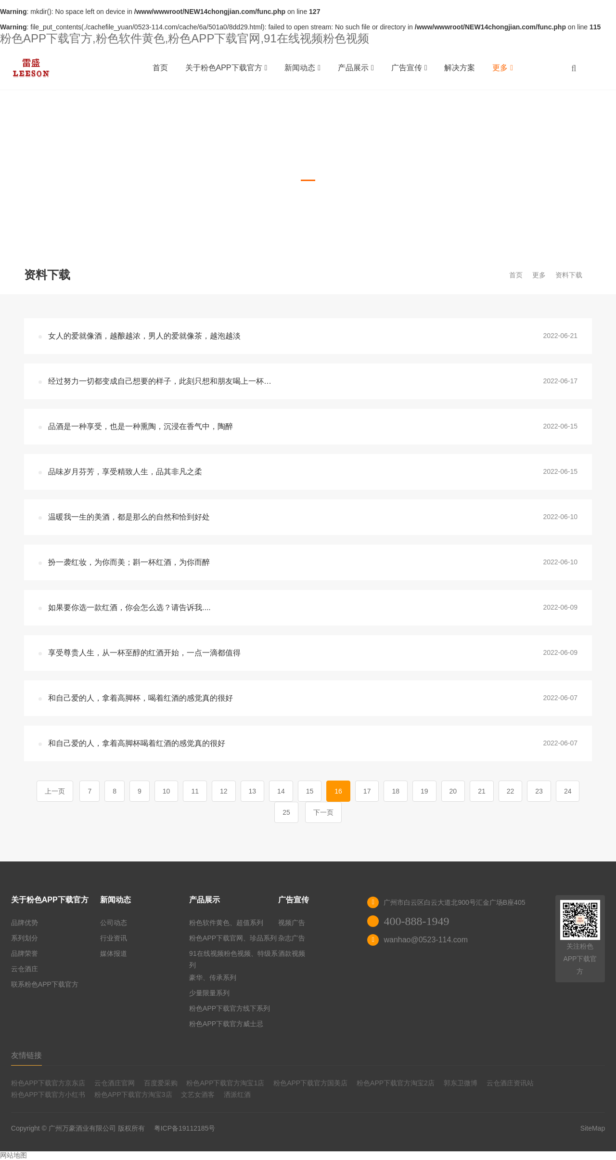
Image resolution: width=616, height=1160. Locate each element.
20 (453, 791)
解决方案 (459, 68)
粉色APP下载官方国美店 (310, 1083)
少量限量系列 (209, 993)
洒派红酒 (237, 1094)
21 (482, 791)
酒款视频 (291, 953)
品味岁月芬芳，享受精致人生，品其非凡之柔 (125, 472)
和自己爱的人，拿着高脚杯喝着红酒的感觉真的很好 (136, 743)
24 (568, 791)
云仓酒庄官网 (114, 1083)
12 (224, 791)
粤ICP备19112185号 (185, 1128)
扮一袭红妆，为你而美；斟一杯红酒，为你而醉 (129, 562)
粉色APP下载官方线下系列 (229, 1008)
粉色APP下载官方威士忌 (226, 1024)
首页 (160, 68)
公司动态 (113, 922)
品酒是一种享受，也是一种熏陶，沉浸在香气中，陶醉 (140, 426)
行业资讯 (113, 938)
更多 (502, 68)
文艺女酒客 (198, 1094)
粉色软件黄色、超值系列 (226, 922)
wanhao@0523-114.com (426, 940)
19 (424, 791)
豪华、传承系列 (212, 977)
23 (539, 791)
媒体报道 (113, 953)
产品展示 (356, 68)
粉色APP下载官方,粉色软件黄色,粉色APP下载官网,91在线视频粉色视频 (184, 38)
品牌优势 (24, 922)
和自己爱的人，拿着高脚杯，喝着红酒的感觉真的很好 (140, 698)
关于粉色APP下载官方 (226, 68)
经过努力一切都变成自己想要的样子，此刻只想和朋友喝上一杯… (159, 381)
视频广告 (291, 922)
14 (281, 791)
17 (367, 791)
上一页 (55, 791)
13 (253, 791)
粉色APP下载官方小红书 (48, 1094)
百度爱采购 (161, 1083)
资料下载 (568, 275)
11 (195, 791)
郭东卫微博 (460, 1083)
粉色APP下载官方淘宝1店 (225, 1083)
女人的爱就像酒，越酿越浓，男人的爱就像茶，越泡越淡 (144, 336)
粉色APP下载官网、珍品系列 (233, 938)
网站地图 (13, 1155)
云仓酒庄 (24, 969)
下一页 (323, 812)
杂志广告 (291, 938)
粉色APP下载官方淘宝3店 (133, 1094)
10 (166, 791)
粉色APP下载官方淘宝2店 (396, 1083)
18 (395, 791)
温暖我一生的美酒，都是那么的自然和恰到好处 (129, 517)
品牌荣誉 (24, 953)
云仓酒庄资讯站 (510, 1083)
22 (510, 791)
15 (310, 791)
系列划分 (24, 938)
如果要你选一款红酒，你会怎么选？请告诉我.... (129, 607)
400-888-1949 (416, 921)
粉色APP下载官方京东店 (48, 1083)
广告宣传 (409, 68)
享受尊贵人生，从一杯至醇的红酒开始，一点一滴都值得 (144, 653)
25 (286, 812)
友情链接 (26, 1055)
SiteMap (592, 1128)
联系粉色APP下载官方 (44, 984)
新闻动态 (302, 68)
